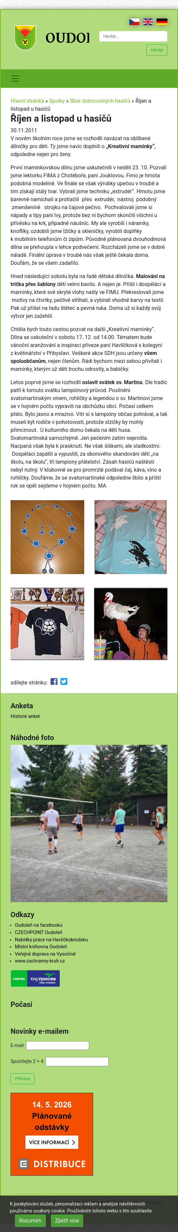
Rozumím (30, 1220)
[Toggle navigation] (15, 78)
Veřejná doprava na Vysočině (45, 954)
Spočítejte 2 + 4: (28, 1061)
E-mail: (18, 1045)
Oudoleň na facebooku (38, 925)
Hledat (157, 49)
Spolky (57, 101)
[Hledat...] (133, 36)
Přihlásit (22, 1078)
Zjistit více (67, 1220)
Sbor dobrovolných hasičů (100, 101)
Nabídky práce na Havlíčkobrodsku (51, 940)
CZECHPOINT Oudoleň (38, 932)
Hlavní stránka (27, 101)
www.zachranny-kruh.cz (40, 961)
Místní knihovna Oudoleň (41, 947)
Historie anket (25, 716)
